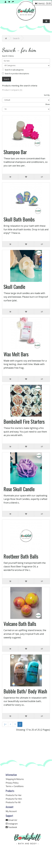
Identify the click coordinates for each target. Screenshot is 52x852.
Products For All (13, 802)
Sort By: (47, 95)
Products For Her (13, 795)
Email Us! (11, 820)
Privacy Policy (12, 782)
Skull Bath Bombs (19, 219)
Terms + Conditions (15, 786)
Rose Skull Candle (19, 489)
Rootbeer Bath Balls (21, 556)
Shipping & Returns (15, 779)
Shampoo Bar (15, 152)
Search (16, 38)
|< (5, 724)
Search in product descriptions (15, 73)
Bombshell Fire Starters (24, 421)
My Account (11, 811)
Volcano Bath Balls (20, 623)
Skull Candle (14, 286)
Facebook (11, 827)
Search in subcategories (13, 70)
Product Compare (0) (12, 89)
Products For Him (14, 798)
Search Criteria (8, 56)
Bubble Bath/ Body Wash (25, 691)
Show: (47, 104)
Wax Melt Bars (16, 354)
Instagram (12, 823)
